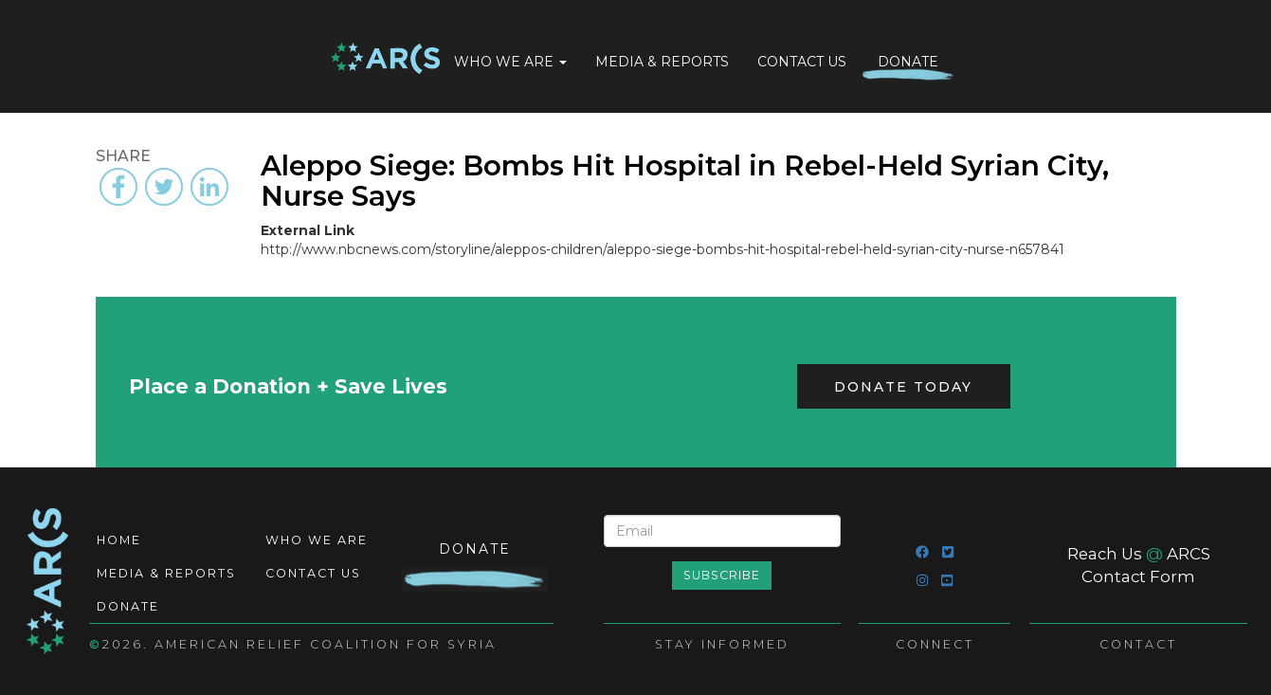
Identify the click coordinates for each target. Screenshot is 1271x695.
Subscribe (721, 575)
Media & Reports (662, 61)
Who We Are (510, 61)
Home (385, 60)
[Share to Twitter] (164, 187)
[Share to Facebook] (118, 187)
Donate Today (903, 386)
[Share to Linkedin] (209, 187)
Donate (908, 61)
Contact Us (801, 61)
